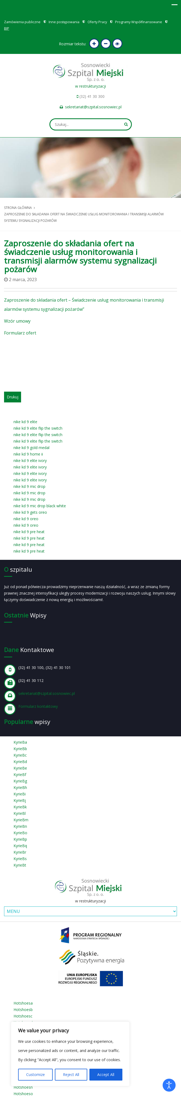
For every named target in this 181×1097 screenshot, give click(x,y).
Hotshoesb (23, 1009)
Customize (35, 1074)
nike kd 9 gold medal (31, 447)
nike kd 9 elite (25, 421)
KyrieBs (20, 858)
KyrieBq (20, 845)
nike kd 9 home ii (28, 454)
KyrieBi (20, 793)
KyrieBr (20, 852)
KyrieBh (20, 787)
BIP (6, 28)
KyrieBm (21, 819)
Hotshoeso (23, 1093)
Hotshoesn (23, 1087)
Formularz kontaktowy (38, 706)
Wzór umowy (17, 321)
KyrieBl (20, 813)
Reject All (71, 1074)
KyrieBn (20, 826)
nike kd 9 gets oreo (30, 512)
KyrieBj (20, 800)
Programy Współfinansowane (138, 22)
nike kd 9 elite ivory (30, 460)
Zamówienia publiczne (22, 22)
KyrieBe (20, 768)
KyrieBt (20, 865)
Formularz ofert (20, 333)
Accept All (105, 1074)
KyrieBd (20, 761)
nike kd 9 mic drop (29, 486)
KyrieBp (20, 839)
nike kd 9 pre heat (29, 531)
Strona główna (18, 207)
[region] (70, 1054)
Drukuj (12, 396)
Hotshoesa (23, 1003)
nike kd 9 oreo (26, 518)
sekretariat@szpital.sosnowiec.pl (93, 106)
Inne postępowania (64, 22)
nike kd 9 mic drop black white (40, 505)
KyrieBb (20, 748)
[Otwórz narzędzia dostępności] (169, 1085)
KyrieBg (20, 781)
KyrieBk (20, 806)
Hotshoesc (23, 1016)
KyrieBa (20, 742)
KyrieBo (20, 832)
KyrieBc (20, 755)
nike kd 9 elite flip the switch (38, 428)
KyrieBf (20, 774)
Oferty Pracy (97, 22)
